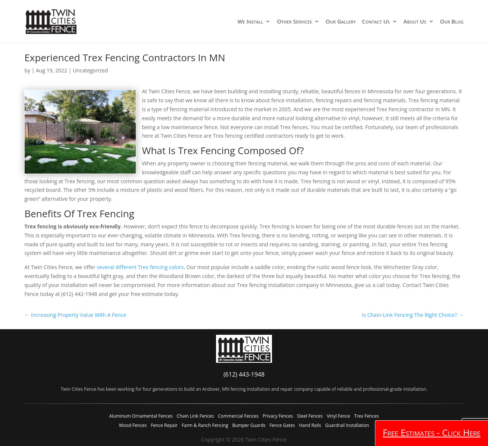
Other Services (294, 22)
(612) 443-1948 (244, 374)
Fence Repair (164, 425)
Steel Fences (310, 416)
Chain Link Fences (195, 416)
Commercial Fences (238, 416)
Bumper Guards (248, 425)
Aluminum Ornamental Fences (141, 416)
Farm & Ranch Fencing (205, 425)
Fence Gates (282, 425)
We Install (250, 22)
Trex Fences (366, 416)
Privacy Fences (278, 416)
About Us (414, 22)
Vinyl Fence (338, 416)
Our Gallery (341, 22)
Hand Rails (310, 425)
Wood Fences (133, 425)
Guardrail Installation (347, 425)
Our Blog (451, 22)
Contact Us (376, 22)
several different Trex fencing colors (140, 267)
